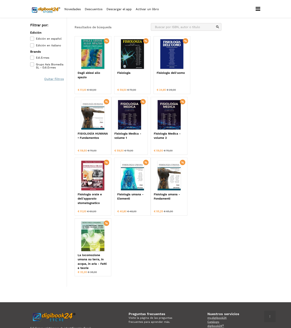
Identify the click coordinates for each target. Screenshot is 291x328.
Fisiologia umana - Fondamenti (91, 196)
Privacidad (37, 274)
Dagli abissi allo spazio (89, 75)
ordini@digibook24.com (144, 276)
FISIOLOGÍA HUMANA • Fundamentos (199, 77)
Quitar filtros (54, 79)
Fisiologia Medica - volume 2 (128, 136)
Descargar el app (119, 9)
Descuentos (93, 9)
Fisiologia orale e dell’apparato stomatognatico (165, 138)
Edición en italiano (48, 45)
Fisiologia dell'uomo (167, 73)
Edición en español (49, 38)
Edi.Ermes (42, 57)
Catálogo (213, 260)
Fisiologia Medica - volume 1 (91, 136)
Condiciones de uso (60, 274)
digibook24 (215, 264)
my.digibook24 (217, 256)
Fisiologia (121, 73)
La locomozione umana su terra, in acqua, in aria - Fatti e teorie (128, 200)
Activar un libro (147, 9)
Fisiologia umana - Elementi (203, 136)
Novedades (72, 9)
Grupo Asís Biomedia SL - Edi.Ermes (49, 66)
